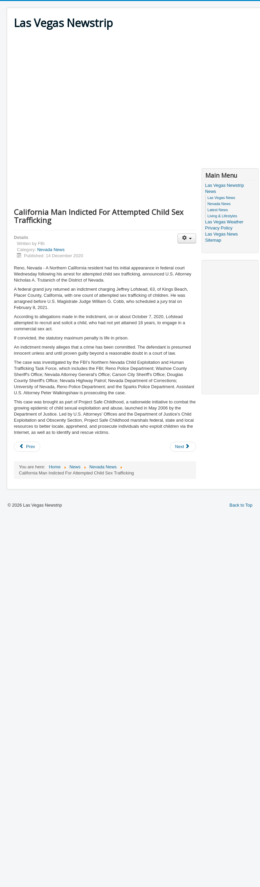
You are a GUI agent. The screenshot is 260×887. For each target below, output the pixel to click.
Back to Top (241, 505)
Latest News (218, 210)
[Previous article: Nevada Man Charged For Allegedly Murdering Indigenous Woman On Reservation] (27, 447)
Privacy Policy (219, 227)
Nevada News (51, 249)
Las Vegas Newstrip (224, 185)
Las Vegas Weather (224, 221)
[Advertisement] (63, 98)
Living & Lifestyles (222, 216)
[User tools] (187, 238)
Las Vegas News (221, 198)
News (210, 191)
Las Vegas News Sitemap (221, 237)
